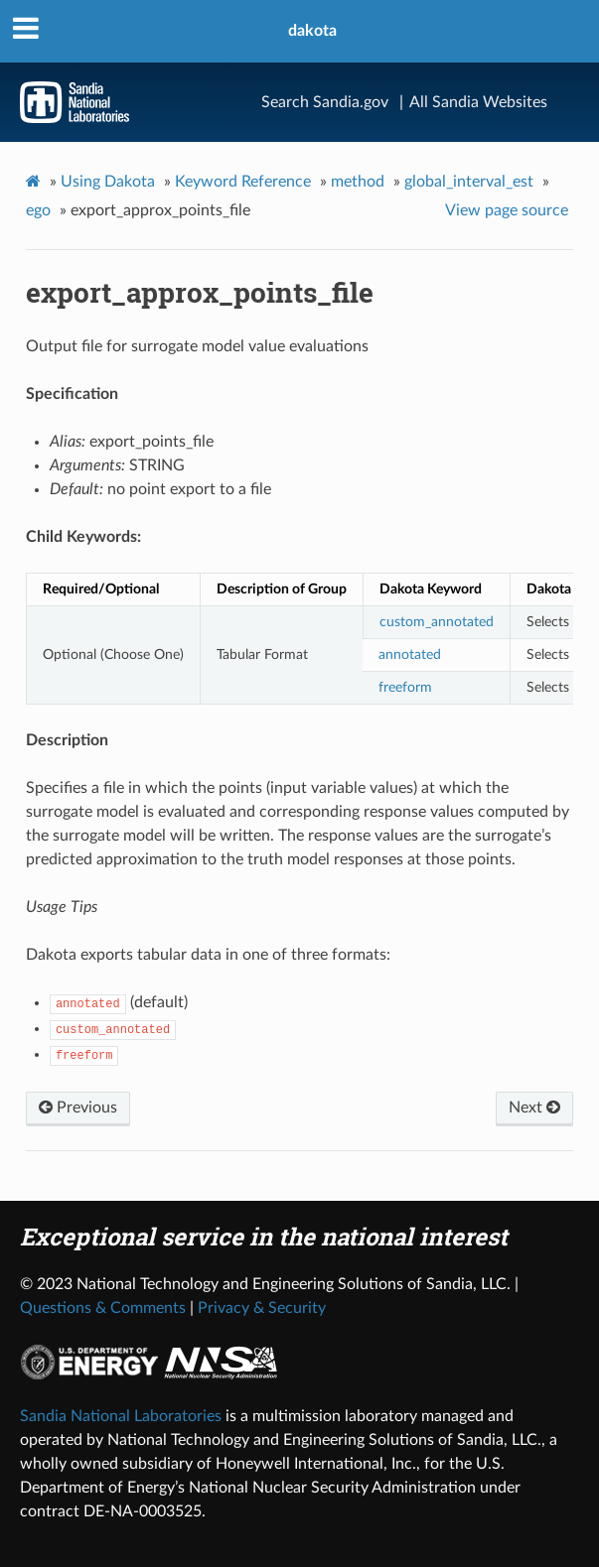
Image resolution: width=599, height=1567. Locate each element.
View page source (506, 210)
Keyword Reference (243, 182)
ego (38, 210)
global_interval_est (468, 182)
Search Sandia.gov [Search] (324, 102)
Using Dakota (108, 182)
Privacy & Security (262, 1308)
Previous (78, 1107)
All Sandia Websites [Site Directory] (478, 102)
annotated (409, 654)
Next (534, 1107)
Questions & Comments (103, 1308)
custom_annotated (436, 621)
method (357, 182)
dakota (312, 31)
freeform (405, 687)
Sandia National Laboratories (121, 1416)
